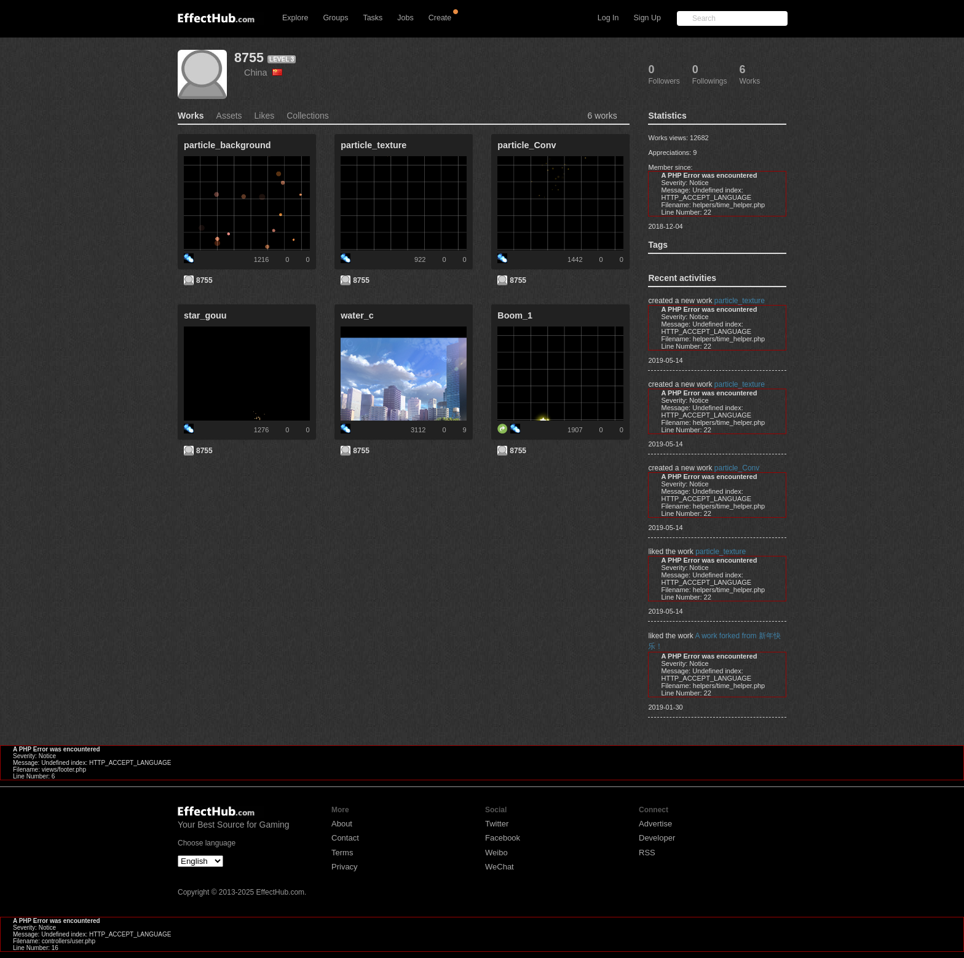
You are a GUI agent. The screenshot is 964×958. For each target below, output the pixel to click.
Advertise (655, 823)
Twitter (496, 823)
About (341, 823)
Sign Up (647, 18)
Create (440, 18)
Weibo (496, 852)
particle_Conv (736, 468)
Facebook (502, 837)
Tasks (372, 18)
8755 (249, 57)
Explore (295, 18)
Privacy (344, 866)
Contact (345, 837)
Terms (342, 852)
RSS (647, 852)
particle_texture (739, 300)
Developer (657, 837)
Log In (608, 18)
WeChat (499, 866)
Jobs (405, 18)
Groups (335, 18)
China (263, 72)
